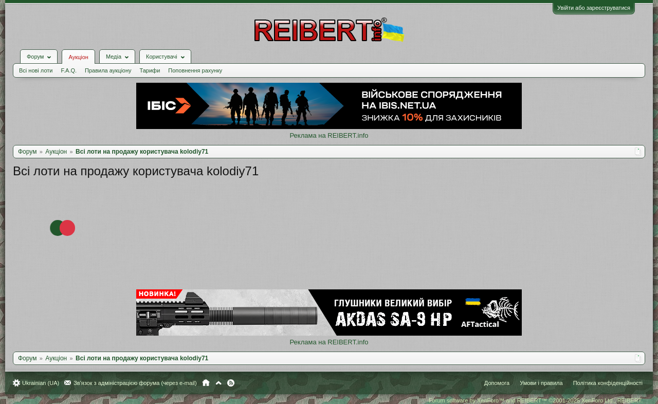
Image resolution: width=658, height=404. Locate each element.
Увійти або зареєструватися (593, 8)
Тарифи (150, 70)
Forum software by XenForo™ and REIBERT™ (536, 400)
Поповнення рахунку (195, 70)
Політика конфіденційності (608, 383)
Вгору (218, 383)
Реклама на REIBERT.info (328, 135)
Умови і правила (541, 383)
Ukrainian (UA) (40, 383)
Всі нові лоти (35, 70)
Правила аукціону (108, 70)
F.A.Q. (69, 70)
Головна (206, 383)
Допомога (496, 383)
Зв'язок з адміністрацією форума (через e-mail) (135, 383)
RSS (230, 383)
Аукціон (78, 57)
